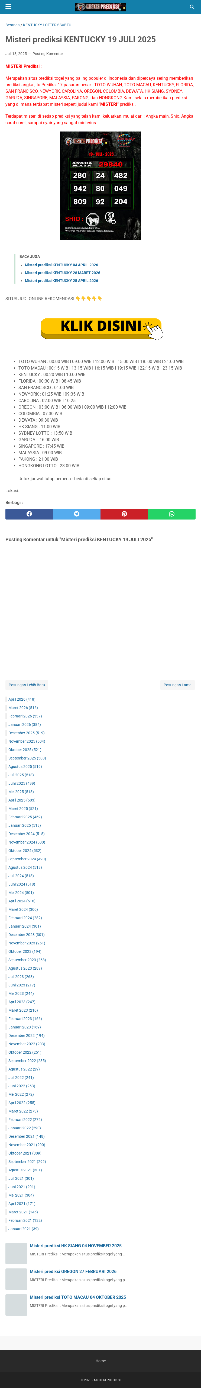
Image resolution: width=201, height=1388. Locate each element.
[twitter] (77, 514)
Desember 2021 (26, 1136)
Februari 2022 (25, 1119)
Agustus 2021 (25, 1170)
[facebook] (29, 514)
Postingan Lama (178, 685)
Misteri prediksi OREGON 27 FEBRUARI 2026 (73, 1271)
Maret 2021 (23, 1212)
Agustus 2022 (24, 1069)
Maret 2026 (23, 708)
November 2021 (26, 1145)
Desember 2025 (26, 733)
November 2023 (26, 943)
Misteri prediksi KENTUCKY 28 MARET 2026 (62, 273)
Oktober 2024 (24, 850)
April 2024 (21, 901)
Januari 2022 (24, 1128)
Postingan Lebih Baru (27, 685)
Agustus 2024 (25, 867)
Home (101, 1361)
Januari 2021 (23, 1229)
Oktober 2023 (24, 951)
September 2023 (27, 960)
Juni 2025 (21, 783)
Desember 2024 (26, 834)
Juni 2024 (21, 884)
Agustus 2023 (25, 968)
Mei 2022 (21, 1094)
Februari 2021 (25, 1220)
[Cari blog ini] (192, 7)
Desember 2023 (26, 934)
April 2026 (21, 699)
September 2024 (27, 859)
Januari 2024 (24, 926)
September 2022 (27, 1061)
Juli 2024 (21, 876)
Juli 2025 (21, 775)
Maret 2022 (23, 1111)
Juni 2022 (21, 1086)
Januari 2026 (24, 724)
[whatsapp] (172, 514)
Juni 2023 (21, 985)
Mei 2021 (21, 1195)
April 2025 (21, 800)
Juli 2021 (21, 1178)
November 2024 (26, 842)
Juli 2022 (21, 1077)
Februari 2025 (25, 817)
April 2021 (21, 1203)
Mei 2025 (21, 792)
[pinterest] (124, 514)
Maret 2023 (23, 1010)
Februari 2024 (25, 918)
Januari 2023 (24, 1027)
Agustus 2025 (25, 766)
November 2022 (26, 1044)
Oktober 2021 (24, 1153)
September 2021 (27, 1161)
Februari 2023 (25, 1019)
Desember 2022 (26, 1035)
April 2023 (21, 1002)
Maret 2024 (23, 909)
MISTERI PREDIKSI (107, 1380)
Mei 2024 (21, 892)
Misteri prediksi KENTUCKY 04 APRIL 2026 (61, 265)
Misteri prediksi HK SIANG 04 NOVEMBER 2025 (76, 1245)
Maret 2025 (23, 808)
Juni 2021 (21, 1187)
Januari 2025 (24, 825)
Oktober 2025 (24, 750)
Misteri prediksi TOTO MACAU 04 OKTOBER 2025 (78, 1297)
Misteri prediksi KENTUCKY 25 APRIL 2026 (61, 280)
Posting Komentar (48, 54)
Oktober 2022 (24, 1052)
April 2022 (21, 1103)
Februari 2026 (25, 716)
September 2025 (27, 758)
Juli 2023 (21, 977)
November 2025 (26, 741)
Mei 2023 (21, 993)
